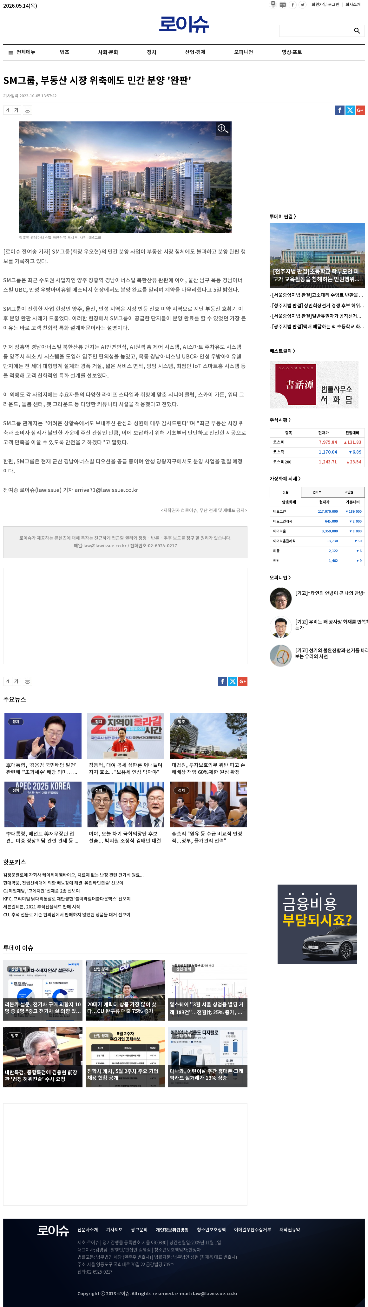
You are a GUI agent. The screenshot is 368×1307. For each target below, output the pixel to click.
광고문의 (139, 1230)
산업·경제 (195, 52)
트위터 (350, 110)
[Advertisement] (66, 615)
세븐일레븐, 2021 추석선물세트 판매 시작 (41, 907)
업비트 (317, 492)
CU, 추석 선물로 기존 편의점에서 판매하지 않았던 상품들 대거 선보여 (66, 915)
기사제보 (114, 1230)
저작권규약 (289, 1230)
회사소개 (351, 4)
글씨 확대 (16, 110)
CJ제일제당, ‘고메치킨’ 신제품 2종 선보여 (41, 891)
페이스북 (340, 110)
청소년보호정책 (211, 1230)
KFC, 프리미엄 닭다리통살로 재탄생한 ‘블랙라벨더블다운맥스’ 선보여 (67, 899)
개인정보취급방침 (172, 1230)
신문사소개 (87, 1230)
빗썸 (285, 492)
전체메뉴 (26, 52)
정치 (151, 52)
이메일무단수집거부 (252, 1230)
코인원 (349, 492)
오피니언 (243, 52)
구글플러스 (360, 110)
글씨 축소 (7, 110)
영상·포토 (292, 52)
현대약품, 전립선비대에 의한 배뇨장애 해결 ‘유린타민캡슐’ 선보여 (63, 883)
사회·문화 (108, 52)
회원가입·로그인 (326, 4)
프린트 (27, 110)
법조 (64, 52)
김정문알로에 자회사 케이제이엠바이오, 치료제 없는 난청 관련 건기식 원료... (73, 875)
